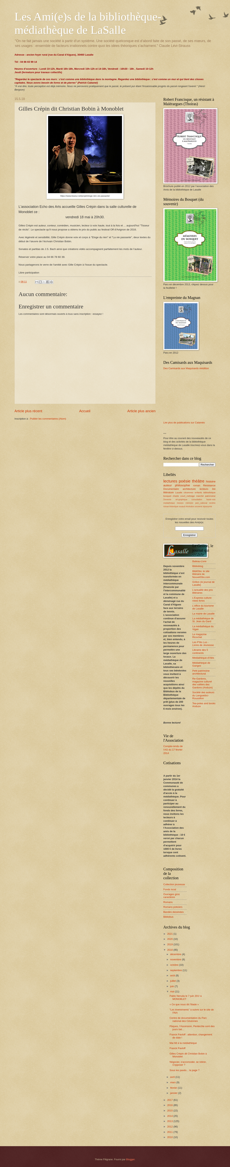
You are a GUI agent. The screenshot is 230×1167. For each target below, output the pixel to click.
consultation (197, 499)
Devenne (167, 499)
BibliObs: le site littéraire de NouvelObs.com (201, 574)
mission (180, 503)
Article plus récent (28, 411)
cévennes (188, 492)
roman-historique (170, 506)
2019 (170, 944)
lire (214, 488)
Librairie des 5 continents (200, 651)
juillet (173, 980)
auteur (167, 485)
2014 (170, 1116)
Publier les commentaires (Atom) (48, 418)
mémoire (189, 503)
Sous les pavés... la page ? (184, 1070)
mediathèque (169, 503)
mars (173, 1082)
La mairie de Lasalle (203, 613)
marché (200, 496)
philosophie (182, 485)
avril (172, 1077)
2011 (170, 1132)
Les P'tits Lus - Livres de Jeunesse (203, 644)
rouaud (182, 506)
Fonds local (169, 889)
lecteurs (204, 488)
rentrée (212, 503)
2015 (170, 1110)
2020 (170, 939)
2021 (170, 933)
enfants (198, 492)
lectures (170, 481)
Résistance (209, 485)
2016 (170, 1105)
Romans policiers (172, 907)
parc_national (201, 503)
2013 (170, 1121)
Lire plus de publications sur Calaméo (184, 422)
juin (172, 986)
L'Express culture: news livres (202, 599)
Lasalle (178, 492)
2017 (170, 1099)
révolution (190, 506)
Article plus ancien (141, 411)
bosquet (167, 496)
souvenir (198, 506)
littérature (168, 492)
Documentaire (171, 488)
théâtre (198, 481)
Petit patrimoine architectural (201, 672)
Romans (168, 902)
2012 (170, 1126)
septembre (176, 970)
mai (172, 991)
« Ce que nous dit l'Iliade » (184, 1004)
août (173, 975)
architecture (189, 488)
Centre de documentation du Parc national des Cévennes (188, 1019)
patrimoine (210, 496)
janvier (174, 1093)
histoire (211, 481)
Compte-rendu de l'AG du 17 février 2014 (173, 750)
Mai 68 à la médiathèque (183, 1043)
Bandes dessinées (173, 912)
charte (176, 496)
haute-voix (211, 499)
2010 (170, 1137)
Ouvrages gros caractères (171, 896)
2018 (170, 949)
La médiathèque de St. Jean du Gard (203, 620)
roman (196, 485)
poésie (185, 481)
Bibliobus (168, 916)
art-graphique (181, 499)
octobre (174, 964)
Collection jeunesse (174, 884)
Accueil (84, 411)
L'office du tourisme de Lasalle (203, 607)
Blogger (130, 1159)
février (174, 1087)
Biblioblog (197, 566)
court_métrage (187, 496)
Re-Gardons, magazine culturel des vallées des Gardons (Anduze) (202, 683)
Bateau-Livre (199, 561)
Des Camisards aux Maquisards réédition (186, 368)
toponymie (207, 506)
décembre (176, 954)
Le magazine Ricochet (199, 636)
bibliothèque (210, 492)
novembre (176, 959)
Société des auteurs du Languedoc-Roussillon (203, 695)
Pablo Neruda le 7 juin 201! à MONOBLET (186, 997)
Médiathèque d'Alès (203, 657)
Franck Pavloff (177, 1048)
